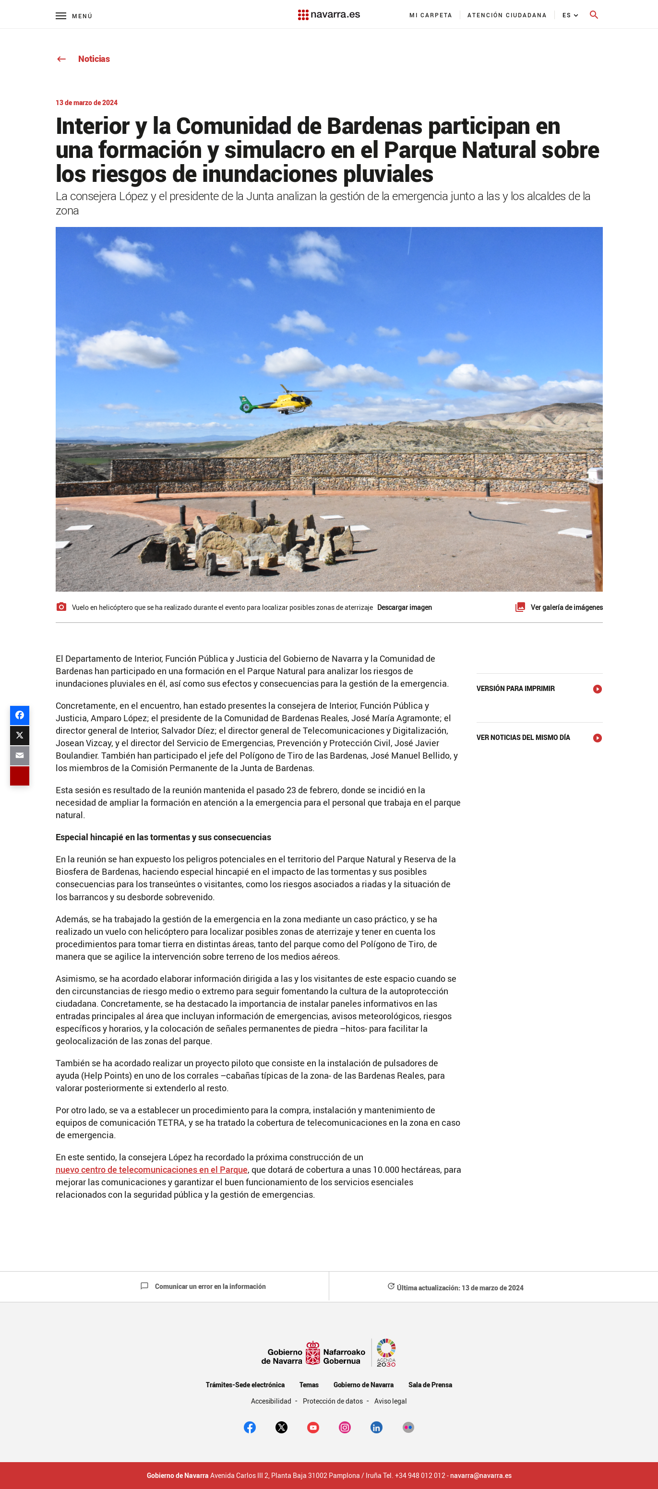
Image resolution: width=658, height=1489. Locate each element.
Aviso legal (390, 1401)
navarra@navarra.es (481, 1475)
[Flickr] (408, 1426)
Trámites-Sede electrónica (245, 1384)
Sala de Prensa (430, 1384)
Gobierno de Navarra (364, 1384)
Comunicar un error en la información (203, 1286)
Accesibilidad (272, 1401)
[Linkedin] (377, 1426)
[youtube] (313, 1426)
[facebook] (250, 1426)
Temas (309, 1384)
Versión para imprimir (516, 688)
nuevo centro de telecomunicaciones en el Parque (152, 1169)
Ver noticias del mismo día (523, 737)
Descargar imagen (404, 607)
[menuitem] (431, 15)
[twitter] (281, 1426)
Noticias (83, 58)
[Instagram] (345, 1426)
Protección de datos (333, 1401)
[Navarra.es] (328, 10)
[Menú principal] (74, 16)
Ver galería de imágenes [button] (566, 607)
